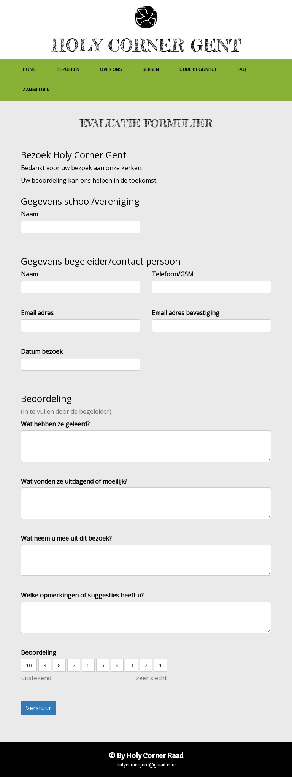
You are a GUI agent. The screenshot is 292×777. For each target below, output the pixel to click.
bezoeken (68, 69)
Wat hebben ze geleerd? (55, 424)
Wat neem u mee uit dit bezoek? (66, 538)
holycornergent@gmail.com (146, 765)
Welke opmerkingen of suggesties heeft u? (82, 595)
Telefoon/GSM (173, 274)
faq (242, 69)
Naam (29, 214)
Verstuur (38, 708)
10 (29, 665)
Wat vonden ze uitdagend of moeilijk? (74, 481)
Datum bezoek (42, 351)
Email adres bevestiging (185, 313)
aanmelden (36, 90)
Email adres (37, 313)
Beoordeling (38, 652)
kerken (151, 69)
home (29, 69)
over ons (111, 69)
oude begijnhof (198, 69)
